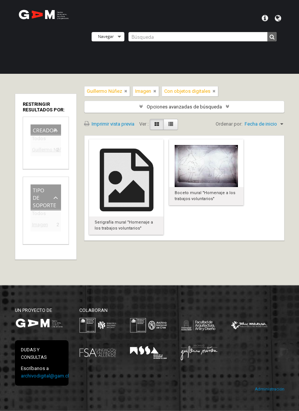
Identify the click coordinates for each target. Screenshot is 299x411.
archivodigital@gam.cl (45, 376)
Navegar (106, 36)
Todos (39, 140)
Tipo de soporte (44, 196)
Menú (264, 18)
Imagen (40, 225)
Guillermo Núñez (40, 151)
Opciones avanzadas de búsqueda (184, 107)
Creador (45, 129)
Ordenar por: (229, 124)
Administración (269, 389)
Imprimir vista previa (109, 124)
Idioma (277, 18)
